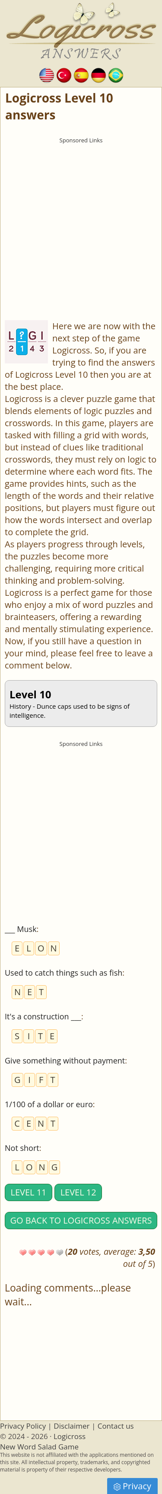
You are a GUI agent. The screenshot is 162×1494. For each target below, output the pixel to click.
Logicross (70, 1436)
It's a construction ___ (43, 1016)
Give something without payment (65, 1060)
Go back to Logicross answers (81, 1220)
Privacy (132, 1486)
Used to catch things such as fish (63, 972)
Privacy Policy (23, 1426)
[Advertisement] (81, 229)
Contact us (116, 1426)
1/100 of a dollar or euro (49, 1104)
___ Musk (21, 929)
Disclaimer (71, 1426)
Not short (22, 1148)
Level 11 (28, 1192)
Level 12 (78, 1192)
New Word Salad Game (39, 1447)
